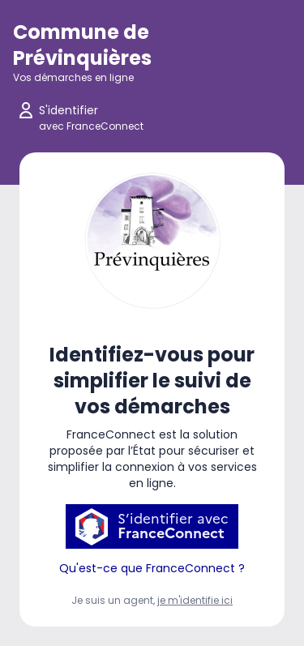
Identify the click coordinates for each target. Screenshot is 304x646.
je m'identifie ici (195, 600)
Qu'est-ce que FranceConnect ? (152, 568)
